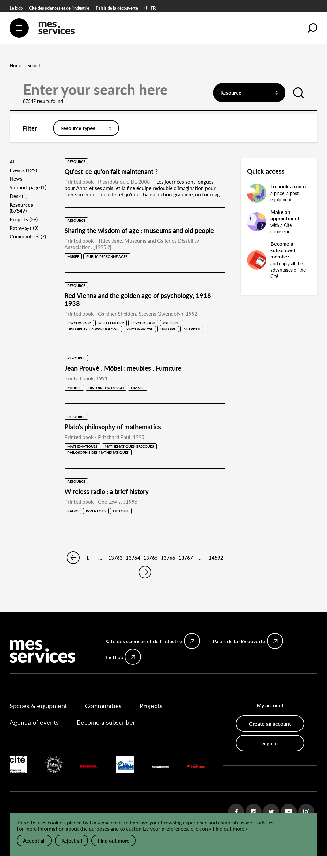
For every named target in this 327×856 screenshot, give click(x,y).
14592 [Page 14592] (216, 558)
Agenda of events (34, 722)
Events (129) (23, 170)
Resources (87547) (21, 207)
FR (150, 8)
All (13, 161)
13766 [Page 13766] (168, 558)
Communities (103, 705)
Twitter (271, 812)
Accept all (34, 841)
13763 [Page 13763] (115, 558)
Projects (151, 705)
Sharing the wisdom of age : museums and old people (139, 230)
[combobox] (249, 92)
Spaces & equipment (38, 705)
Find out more (114, 841)
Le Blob (114, 657)
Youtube (289, 812)
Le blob (16, 8)
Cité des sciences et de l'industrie (59, 8)
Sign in (270, 743)
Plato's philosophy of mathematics (113, 427)
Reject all (71, 841)
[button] (312, 28)
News (16, 179)
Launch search (298, 96)
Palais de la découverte (117, 8)
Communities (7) (28, 236)
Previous (73, 557)
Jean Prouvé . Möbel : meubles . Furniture (123, 368)
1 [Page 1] (87, 558)
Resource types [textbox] (77, 128)
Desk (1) (18, 196)
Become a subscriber (106, 722)
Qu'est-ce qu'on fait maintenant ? (111, 171)
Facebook (236, 812)
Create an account (270, 724)
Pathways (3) (24, 228)
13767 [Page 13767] (186, 558)
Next (145, 572)
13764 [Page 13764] (133, 558)
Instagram (306, 812)
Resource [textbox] (230, 93)
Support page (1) (28, 187)
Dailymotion (254, 812)
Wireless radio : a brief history (107, 491)
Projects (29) (24, 219)
